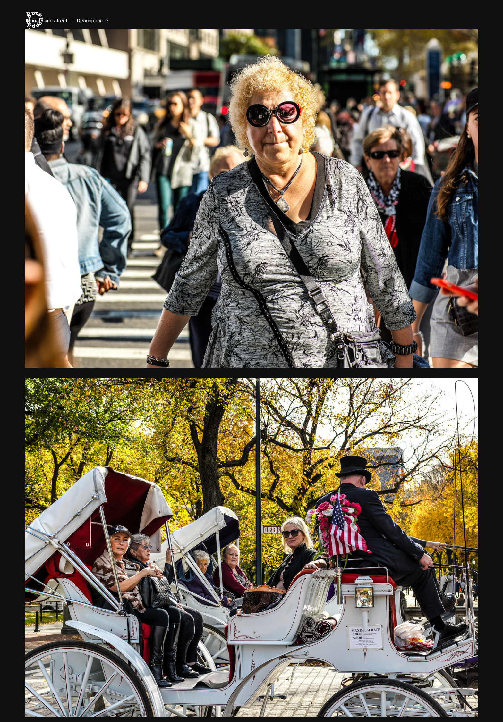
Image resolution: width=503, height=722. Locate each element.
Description (90, 21)
